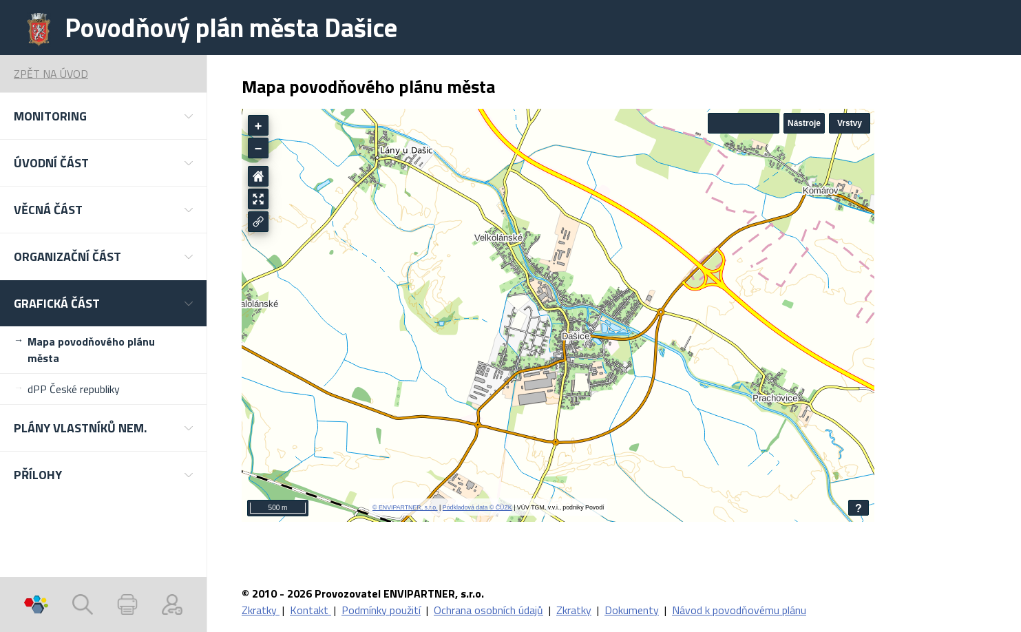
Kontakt (310, 610)
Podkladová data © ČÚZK (477, 507)
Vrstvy (849, 123)
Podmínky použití (381, 610)
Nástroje (804, 123)
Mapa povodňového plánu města (91, 349)
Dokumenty (631, 610)
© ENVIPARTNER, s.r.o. (405, 507)
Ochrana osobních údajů (488, 610)
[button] (103, 116)
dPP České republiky (74, 389)
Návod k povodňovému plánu (739, 610)
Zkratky (261, 610)
